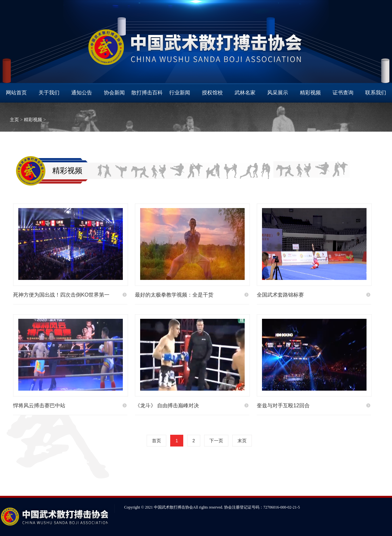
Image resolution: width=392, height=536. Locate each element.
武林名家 (245, 92)
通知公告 (81, 92)
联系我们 (375, 92)
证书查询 (343, 92)
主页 (14, 119)
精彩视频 (310, 92)
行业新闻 (179, 92)
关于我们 (49, 92)
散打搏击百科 (147, 92)
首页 (156, 440)
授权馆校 (212, 92)
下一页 (216, 440)
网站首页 (16, 92)
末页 (242, 440)
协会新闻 (114, 92)
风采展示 (277, 92)
